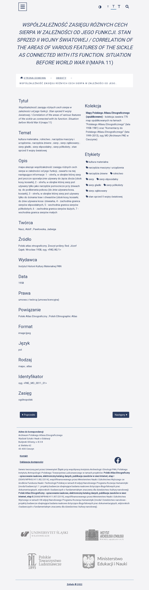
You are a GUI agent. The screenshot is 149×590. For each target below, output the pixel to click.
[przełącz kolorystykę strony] (100, 7)
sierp (91, 179)
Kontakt (24, 456)
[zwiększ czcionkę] (119, 7)
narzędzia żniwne (98, 173)
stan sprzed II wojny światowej (105, 196)
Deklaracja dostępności (31, 462)
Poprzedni (28, 414)
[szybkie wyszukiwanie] (127, 7)
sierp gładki (95, 185)
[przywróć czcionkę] (113, 7)
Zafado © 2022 (74, 584)
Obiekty (61, 78)
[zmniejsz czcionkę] (108, 7)
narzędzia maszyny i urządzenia (106, 167)
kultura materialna (98, 161)
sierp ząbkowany (98, 190)
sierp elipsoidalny (108, 179)
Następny (121, 414)
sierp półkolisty (114, 185)
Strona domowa (33, 78)
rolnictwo (118, 173)
